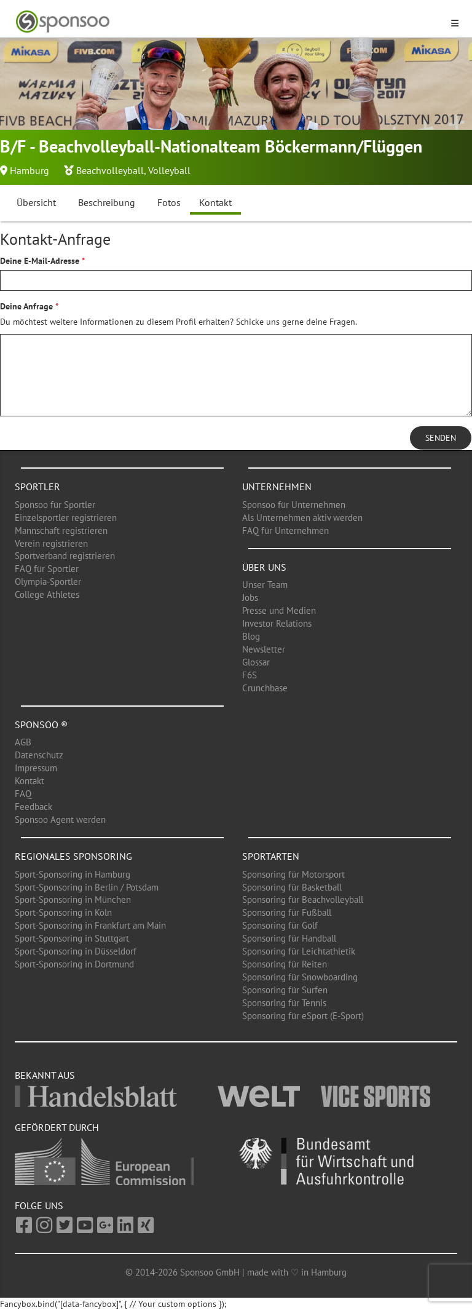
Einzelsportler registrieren (66, 517)
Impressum (36, 768)
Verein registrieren (51, 543)
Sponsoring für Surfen (285, 990)
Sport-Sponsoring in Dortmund (74, 964)
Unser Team (265, 584)
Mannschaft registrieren (61, 530)
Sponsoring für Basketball (292, 887)
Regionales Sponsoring (73, 856)
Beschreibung (106, 202)
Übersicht (36, 202)
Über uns (264, 567)
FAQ (23, 794)
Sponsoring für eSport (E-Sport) (303, 1016)
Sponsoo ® (41, 724)
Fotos (169, 202)
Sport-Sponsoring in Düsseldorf (75, 951)
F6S (249, 675)
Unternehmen (277, 486)
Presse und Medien (279, 610)
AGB (23, 742)
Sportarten (270, 856)
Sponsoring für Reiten (284, 964)
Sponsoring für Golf (280, 925)
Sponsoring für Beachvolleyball (302, 899)
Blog (251, 636)
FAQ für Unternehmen (285, 530)
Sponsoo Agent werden (60, 819)
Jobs (250, 597)
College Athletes (47, 594)
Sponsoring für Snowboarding (300, 977)
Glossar (256, 662)
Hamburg (29, 170)
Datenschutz (39, 755)
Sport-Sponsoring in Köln (63, 912)
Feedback (33, 806)
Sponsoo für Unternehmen (293, 504)
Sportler (37, 486)
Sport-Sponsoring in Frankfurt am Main (90, 925)
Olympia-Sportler (48, 581)
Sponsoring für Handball (289, 938)
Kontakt (215, 202)
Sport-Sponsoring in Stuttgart (72, 938)
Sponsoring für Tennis (284, 1003)
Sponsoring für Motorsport (293, 874)
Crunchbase (265, 688)
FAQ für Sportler (47, 568)
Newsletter (263, 649)
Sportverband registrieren (65, 556)
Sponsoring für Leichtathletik (298, 951)
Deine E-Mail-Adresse (39, 260)
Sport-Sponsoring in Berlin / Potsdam (87, 887)
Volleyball (169, 170)
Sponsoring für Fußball (286, 912)
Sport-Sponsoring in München (73, 899)
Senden (440, 437)
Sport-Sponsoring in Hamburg (72, 874)
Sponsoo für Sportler (55, 504)
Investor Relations (277, 623)
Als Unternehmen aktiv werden (302, 517)
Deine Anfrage (26, 306)
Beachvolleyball (110, 170)
